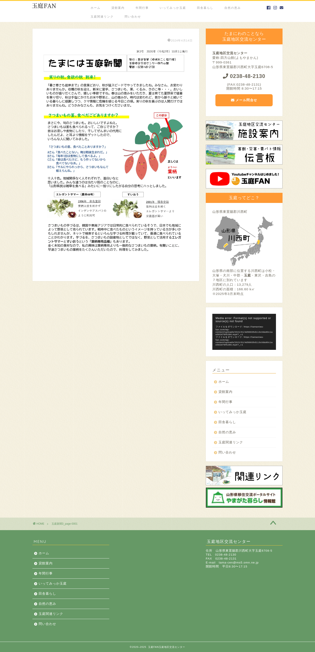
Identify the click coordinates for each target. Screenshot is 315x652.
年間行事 (142, 7)
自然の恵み (232, 7)
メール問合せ (244, 100)
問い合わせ (133, 16)
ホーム (95, 7)
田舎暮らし (205, 7)
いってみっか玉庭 (173, 7)
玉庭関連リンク (102, 16)
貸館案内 (118, 7)
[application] (244, 332)
